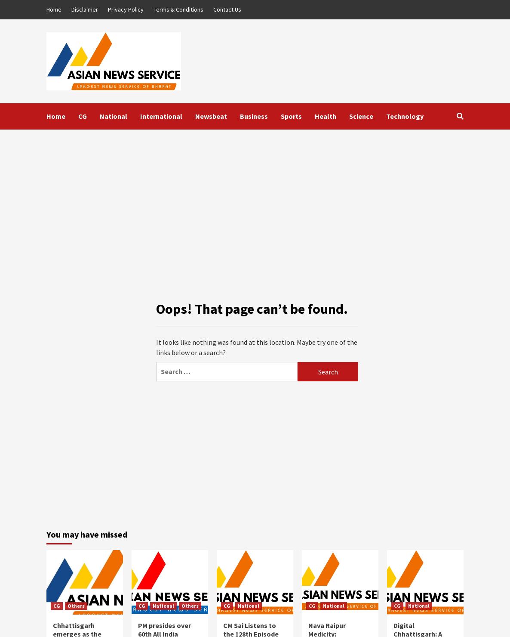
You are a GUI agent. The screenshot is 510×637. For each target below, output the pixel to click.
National (113, 116)
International (161, 116)
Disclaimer (84, 9)
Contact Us (227, 9)
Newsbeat (211, 116)
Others (76, 606)
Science (361, 116)
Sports (291, 116)
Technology (405, 116)
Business (254, 116)
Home (53, 9)
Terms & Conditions (178, 9)
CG (82, 116)
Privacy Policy (126, 9)
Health (325, 116)
